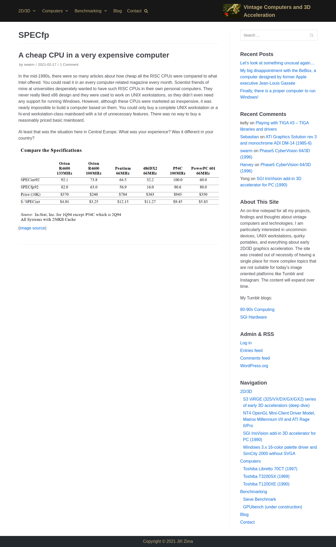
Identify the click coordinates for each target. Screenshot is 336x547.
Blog (117, 11)
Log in (246, 343)
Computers (250, 461)
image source (32, 228)
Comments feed (255, 358)
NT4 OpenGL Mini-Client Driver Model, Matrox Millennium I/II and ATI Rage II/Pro (279, 419)
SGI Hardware (253, 317)
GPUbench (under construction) (272, 507)
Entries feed (251, 350)
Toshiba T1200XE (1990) (266, 484)
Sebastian (249, 137)
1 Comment (69, 65)
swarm (29, 65)
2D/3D (246, 391)
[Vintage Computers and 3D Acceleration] (270, 11)
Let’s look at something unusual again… (277, 63)
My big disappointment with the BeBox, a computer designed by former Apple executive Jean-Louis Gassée (278, 76)
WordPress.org (254, 366)
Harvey (247, 164)
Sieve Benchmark (259, 499)
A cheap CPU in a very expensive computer (93, 55)
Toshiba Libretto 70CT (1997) (270, 469)
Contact (134, 11)
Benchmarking (253, 491)
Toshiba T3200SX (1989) (266, 476)
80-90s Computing (257, 309)
